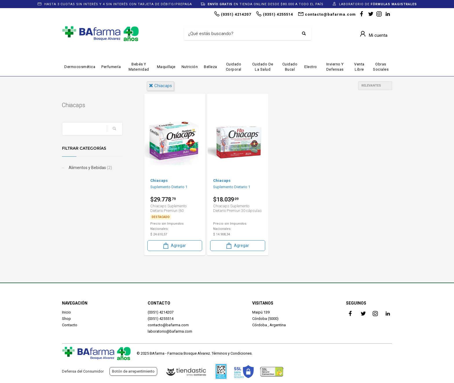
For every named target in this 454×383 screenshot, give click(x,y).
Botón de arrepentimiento (133, 371)
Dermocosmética (79, 67)
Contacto (69, 325)
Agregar (174, 245)
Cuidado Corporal (233, 67)
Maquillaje (166, 67)
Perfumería (111, 67)
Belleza (210, 67)
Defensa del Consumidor (83, 371)
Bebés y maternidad (139, 67)
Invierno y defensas (335, 67)
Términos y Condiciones (232, 353)
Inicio (66, 312)
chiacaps (160, 85)
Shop (66, 318)
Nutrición (190, 67)
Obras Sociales (381, 67)
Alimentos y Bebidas (90, 167)
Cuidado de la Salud (262, 67)
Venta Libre (359, 67)
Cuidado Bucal (290, 67)
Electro (310, 67)
